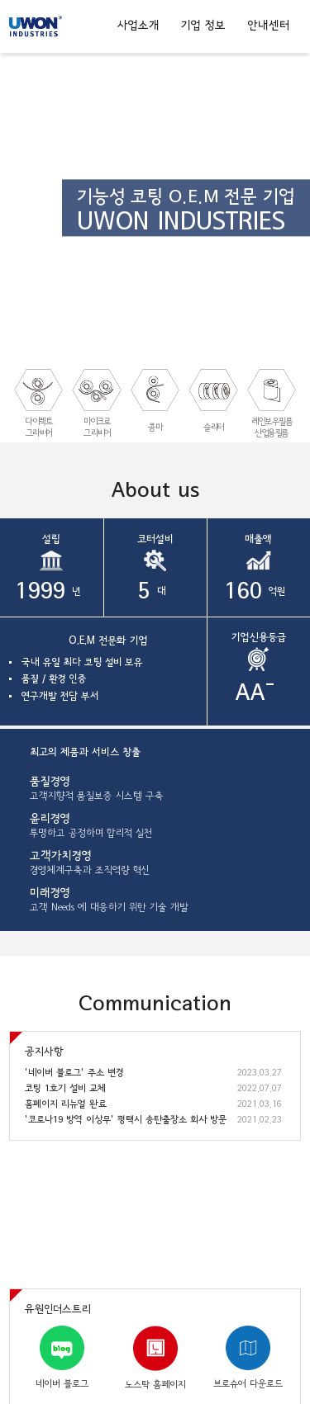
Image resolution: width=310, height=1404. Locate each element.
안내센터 (268, 25)
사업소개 (138, 25)
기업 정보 (203, 25)
